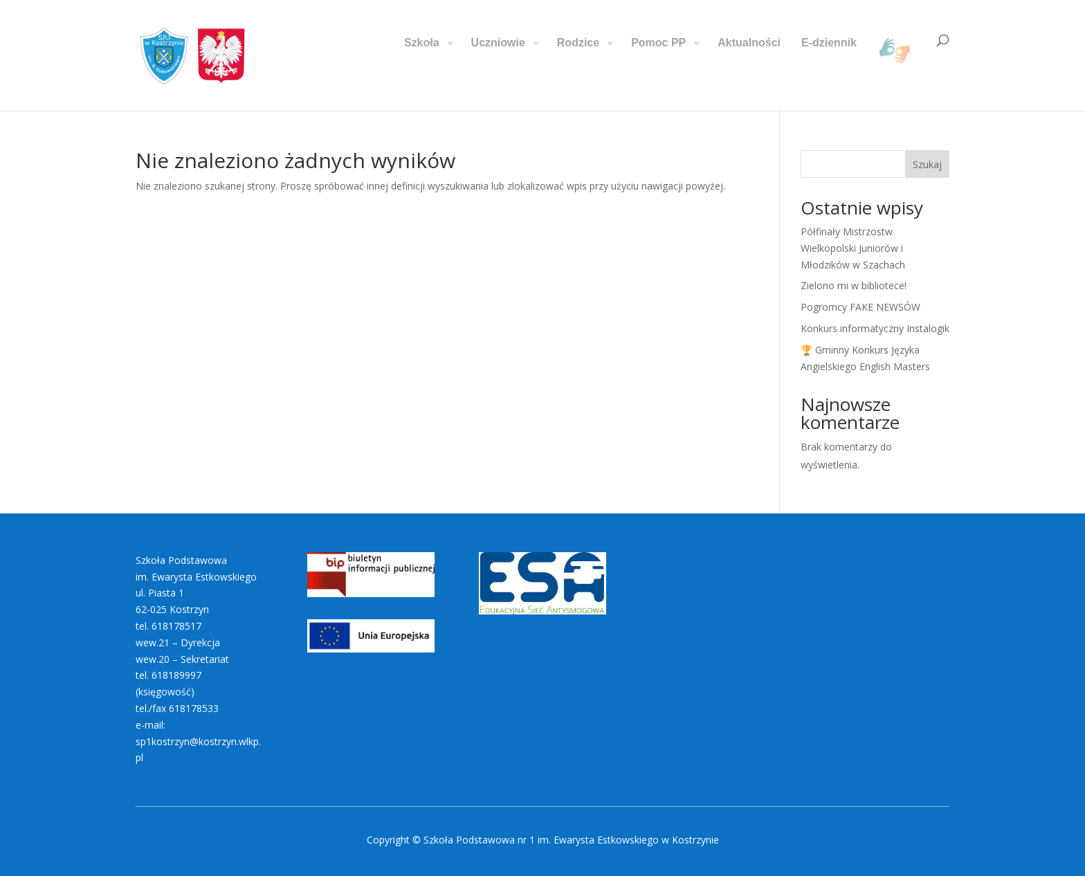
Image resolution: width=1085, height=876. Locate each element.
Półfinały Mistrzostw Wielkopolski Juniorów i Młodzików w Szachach (853, 248)
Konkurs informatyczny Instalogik (875, 328)
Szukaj (927, 164)
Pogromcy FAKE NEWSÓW (860, 306)
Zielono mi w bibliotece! (853, 285)
